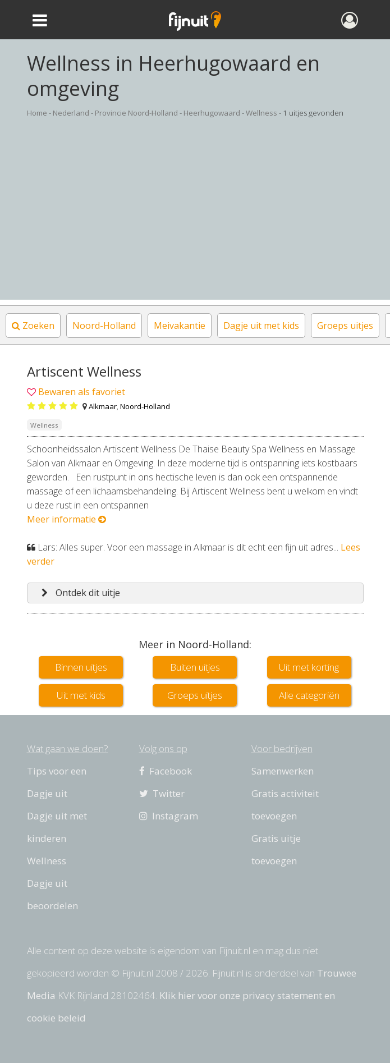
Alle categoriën (309, 695)
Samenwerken (282, 770)
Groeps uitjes (345, 325)
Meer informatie (66, 519)
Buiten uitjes (195, 667)
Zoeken (33, 325)
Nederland (71, 113)
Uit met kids (81, 695)
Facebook (165, 770)
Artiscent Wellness (84, 371)
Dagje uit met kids (261, 325)
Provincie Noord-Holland (136, 113)
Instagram (168, 815)
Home (37, 113)
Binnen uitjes (81, 667)
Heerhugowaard (211, 113)
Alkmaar (103, 406)
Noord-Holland (104, 325)
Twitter (162, 793)
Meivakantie (179, 325)
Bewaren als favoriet (81, 392)
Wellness (261, 113)
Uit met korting (309, 667)
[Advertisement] (195, 221)
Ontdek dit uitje (81, 593)
